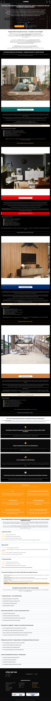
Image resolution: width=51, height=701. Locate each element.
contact (36, 674)
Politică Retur (8, 689)
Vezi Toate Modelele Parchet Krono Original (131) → (25, 143)
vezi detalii (17, 135)
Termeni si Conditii (9, 688)
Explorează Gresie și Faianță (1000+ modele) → (25, 412)
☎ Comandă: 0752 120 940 (31, 26)
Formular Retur (21, 683)
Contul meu (8, 690)
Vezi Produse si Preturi (19, 26)
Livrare (7, 686)
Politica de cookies (9, 687)
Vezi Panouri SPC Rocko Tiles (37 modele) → (25, 321)
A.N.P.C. (20, 686)
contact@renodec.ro (29, 674)
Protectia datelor (9, 683)
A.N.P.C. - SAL (21, 687)
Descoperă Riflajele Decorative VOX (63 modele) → (25, 232)
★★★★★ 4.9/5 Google (19, 18)
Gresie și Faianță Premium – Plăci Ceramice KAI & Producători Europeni (16, 374)
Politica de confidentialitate (11, 682)
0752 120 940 (11, 672)
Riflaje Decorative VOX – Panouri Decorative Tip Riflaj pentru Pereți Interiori (17, 196)
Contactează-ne (22, 682)
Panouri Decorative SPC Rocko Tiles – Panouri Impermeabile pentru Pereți (16, 285)
